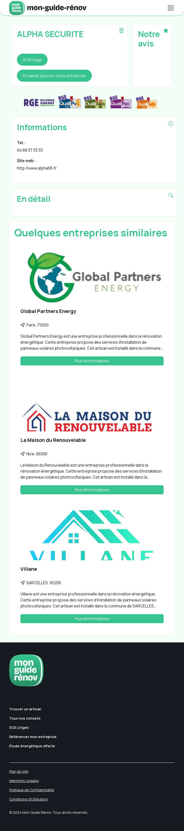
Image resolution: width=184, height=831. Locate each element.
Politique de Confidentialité (31, 790)
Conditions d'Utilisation (28, 799)
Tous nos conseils (25, 718)
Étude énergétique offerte (32, 746)
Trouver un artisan (25, 709)
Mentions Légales (24, 780)
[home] (47, 8)
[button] (170, 8)
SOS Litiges (19, 727)
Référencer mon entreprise (33, 736)
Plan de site (18, 771)
